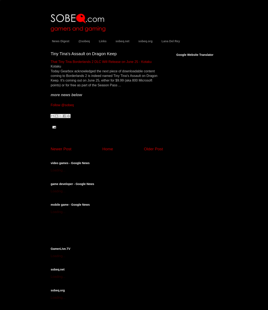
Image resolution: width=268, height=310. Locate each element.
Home (107, 149)
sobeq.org (145, 41)
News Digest (60, 41)
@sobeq (84, 41)
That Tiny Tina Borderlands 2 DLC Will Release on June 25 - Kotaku (101, 62)
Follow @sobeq (62, 105)
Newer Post (61, 149)
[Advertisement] (100, 230)
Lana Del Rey (171, 41)
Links (103, 41)
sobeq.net (122, 41)
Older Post (153, 149)
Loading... (58, 170)
